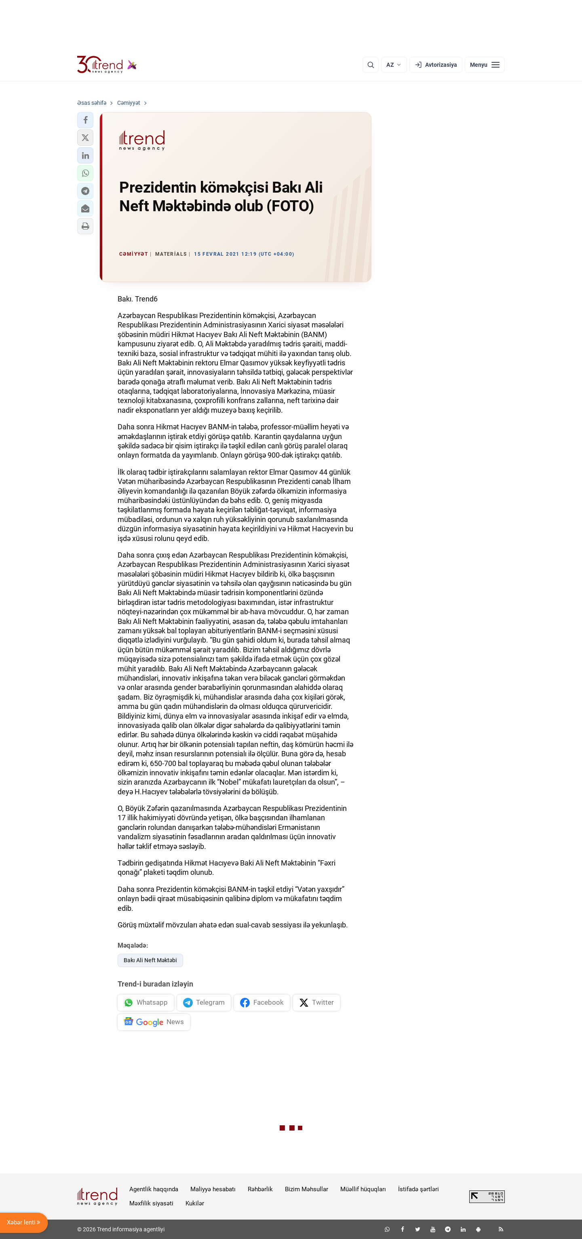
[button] (85, 120)
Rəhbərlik (260, 1189)
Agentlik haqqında (153, 1189)
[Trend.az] (107, 65)
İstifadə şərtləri (418, 1189)
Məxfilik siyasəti (151, 1203)
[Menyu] (485, 65)
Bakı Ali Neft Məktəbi (150, 960)
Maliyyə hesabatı (213, 1189)
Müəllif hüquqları (363, 1189)
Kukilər (195, 1203)
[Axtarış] (371, 65)
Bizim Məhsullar (306, 1189)
